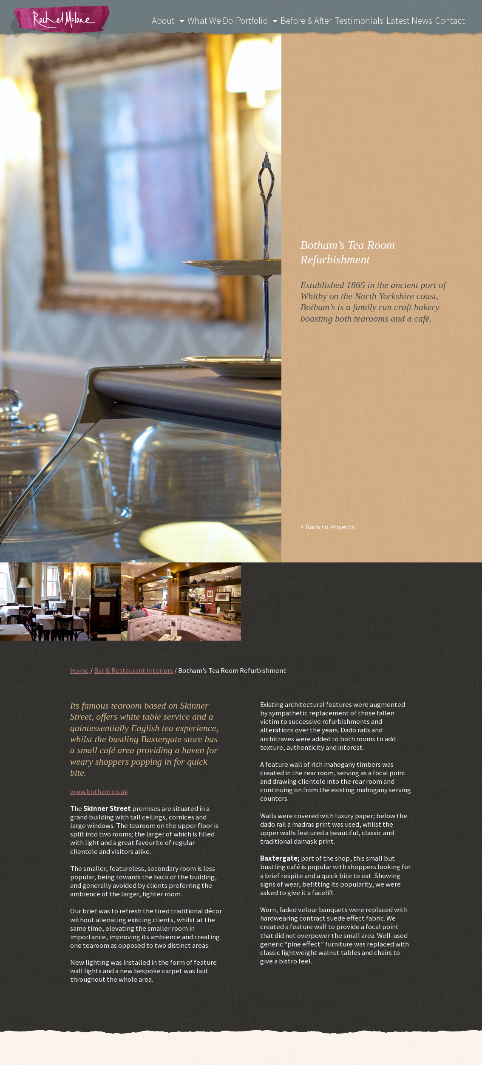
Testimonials (364, 19)
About (174, 19)
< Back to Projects (328, 527)
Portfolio (260, 19)
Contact (452, 19)
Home (79, 670)
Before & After (313, 19)
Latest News (412, 19)
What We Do (219, 19)
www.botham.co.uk (99, 791)
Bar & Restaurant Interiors (133, 670)
